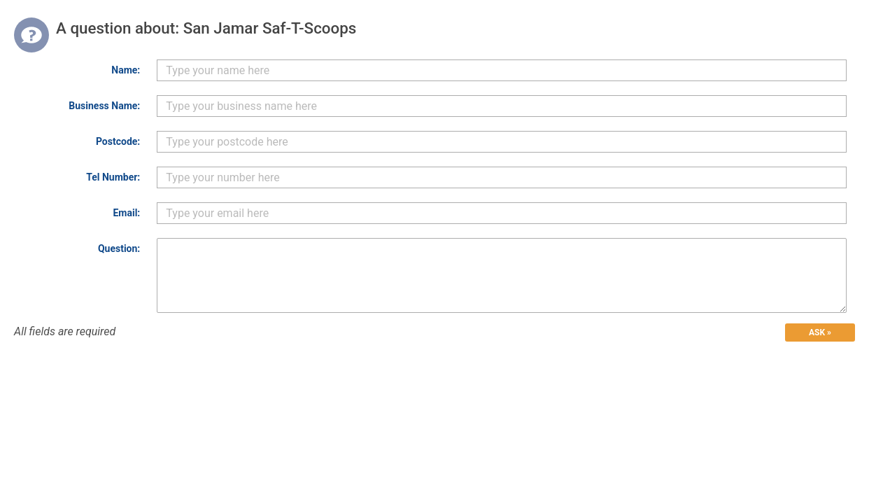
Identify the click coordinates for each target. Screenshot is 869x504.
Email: (126, 212)
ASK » (820, 332)
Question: (119, 248)
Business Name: (104, 105)
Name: (125, 70)
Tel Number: (113, 177)
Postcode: (118, 141)
